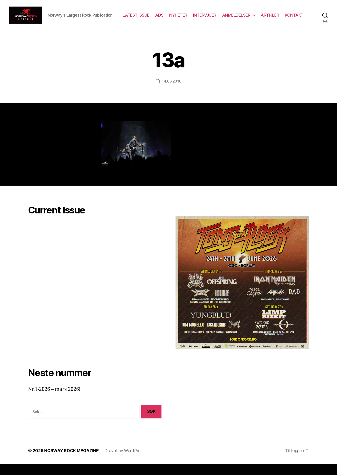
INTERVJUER (229, 17)
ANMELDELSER (260, 17)
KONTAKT (294, 24)
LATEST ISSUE (160, 17)
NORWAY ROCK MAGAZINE (71, 461)
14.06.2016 (171, 92)
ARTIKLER (294, 17)
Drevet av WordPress (124, 461)
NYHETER (203, 17)
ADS (183, 17)
